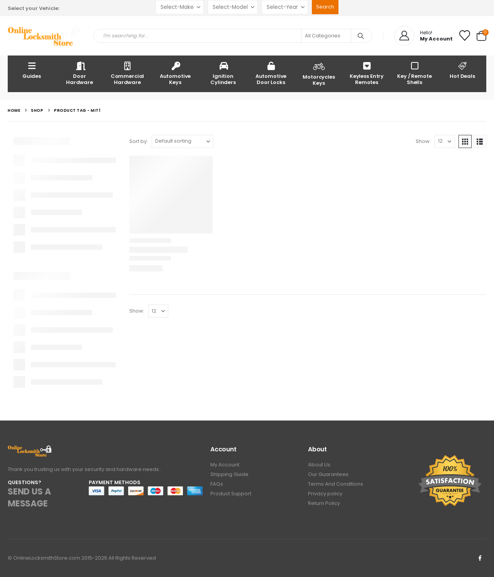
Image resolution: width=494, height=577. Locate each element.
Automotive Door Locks (271, 73)
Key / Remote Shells (414, 73)
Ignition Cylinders (223, 73)
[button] (465, 141)
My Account (224, 464)
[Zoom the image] (30, 449)
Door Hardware (79, 73)
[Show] (445, 141)
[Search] (361, 35)
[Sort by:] (182, 141)
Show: (423, 141)
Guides (31, 70)
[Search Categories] (326, 35)
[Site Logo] (45, 36)
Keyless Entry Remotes (367, 73)
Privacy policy (325, 493)
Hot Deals (462, 70)
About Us (319, 464)
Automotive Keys (175, 73)
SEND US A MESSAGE (29, 498)
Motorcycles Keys (319, 73)
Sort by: (138, 141)
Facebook (480, 558)
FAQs (216, 484)
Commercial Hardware (127, 73)
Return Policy (324, 503)
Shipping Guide (229, 474)
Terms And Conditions (335, 484)
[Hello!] (423, 36)
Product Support (230, 493)
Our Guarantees (328, 474)
